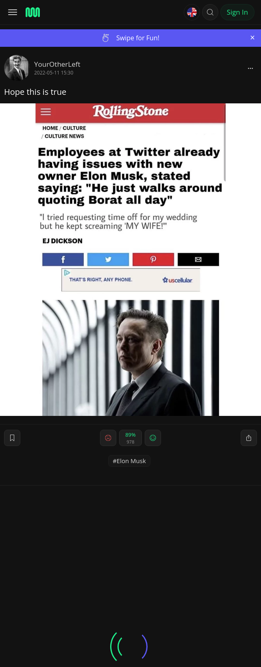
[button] (210, 12)
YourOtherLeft (57, 64)
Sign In (237, 12)
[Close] (252, 37)
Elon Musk (131, 461)
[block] (250, 67)
